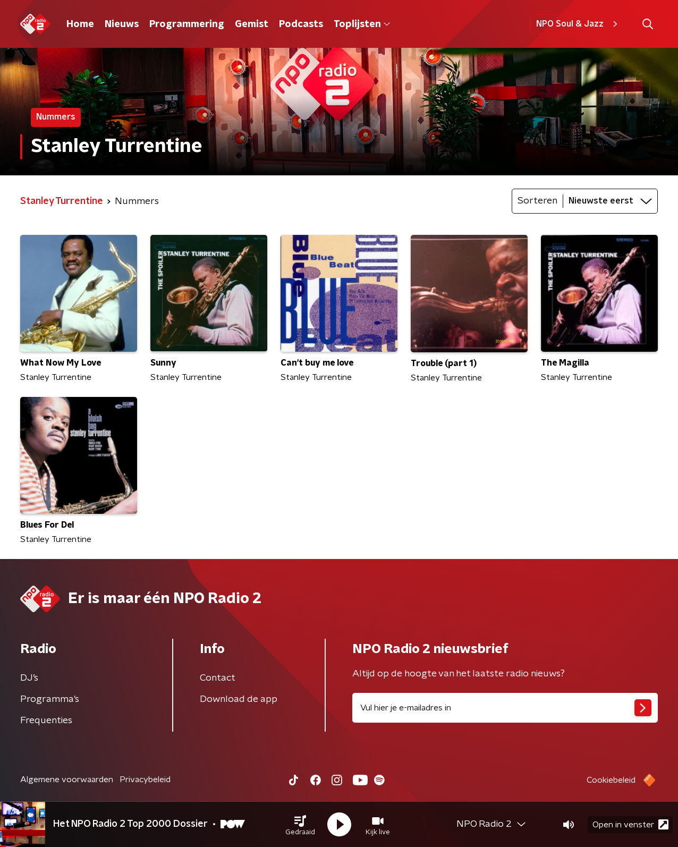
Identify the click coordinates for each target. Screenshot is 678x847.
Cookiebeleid (611, 780)
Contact (217, 678)
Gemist (251, 24)
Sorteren (537, 201)
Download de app (238, 699)
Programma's (49, 699)
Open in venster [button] (630, 824)
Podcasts (301, 24)
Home (80, 24)
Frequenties (46, 720)
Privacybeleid (145, 779)
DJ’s (29, 678)
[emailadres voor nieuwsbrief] (505, 708)
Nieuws (122, 24)
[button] (300, 825)
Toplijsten (362, 24)
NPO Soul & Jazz (578, 24)
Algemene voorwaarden (66, 779)
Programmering (186, 24)
